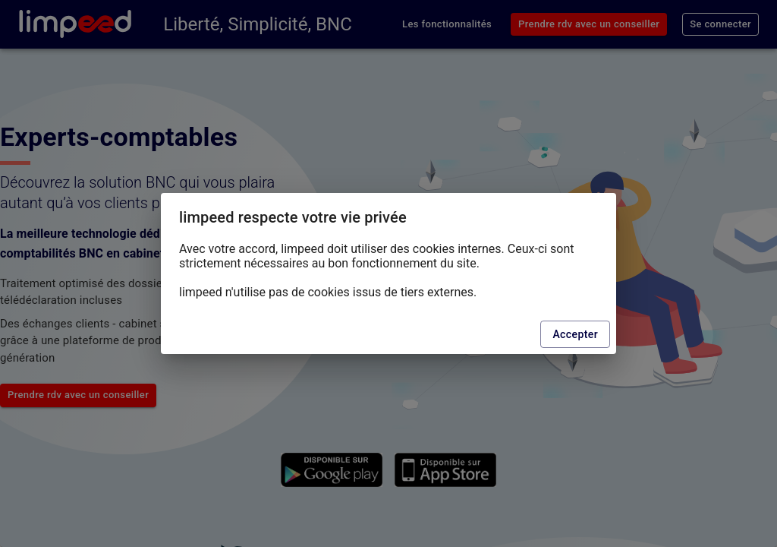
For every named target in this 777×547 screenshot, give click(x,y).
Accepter (575, 334)
